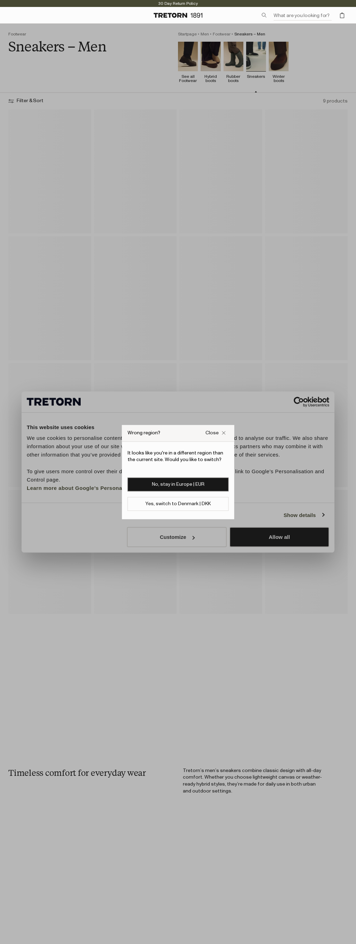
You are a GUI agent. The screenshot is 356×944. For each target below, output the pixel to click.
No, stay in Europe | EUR (178, 484)
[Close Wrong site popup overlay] (215, 433)
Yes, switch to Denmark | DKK (178, 503)
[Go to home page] (178, 15)
